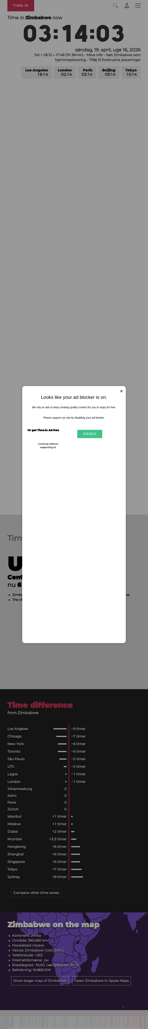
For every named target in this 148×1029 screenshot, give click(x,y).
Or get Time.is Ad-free (43, 430)
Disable (89, 434)
